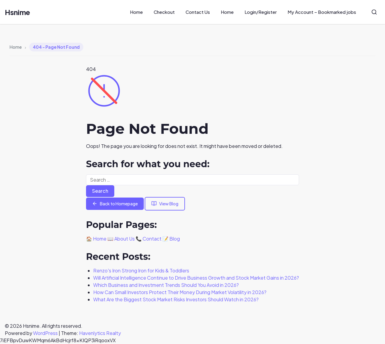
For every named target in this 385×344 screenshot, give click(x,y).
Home (136, 12)
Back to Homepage (115, 204)
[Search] (374, 12)
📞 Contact (149, 238)
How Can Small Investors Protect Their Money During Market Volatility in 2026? (179, 292)
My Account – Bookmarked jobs (322, 12)
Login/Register (261, 12)
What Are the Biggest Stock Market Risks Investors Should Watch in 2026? (176, 299)
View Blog (164, 204)
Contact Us (198, 12)
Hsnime (17, 12)
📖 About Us (121, 238)
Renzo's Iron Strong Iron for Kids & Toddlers (141, 270)
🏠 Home (96, 238)
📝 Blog (171, 238)
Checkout (164, 12)
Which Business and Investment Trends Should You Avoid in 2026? (166, 285)
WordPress (45, 333)
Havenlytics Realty (100, 333)
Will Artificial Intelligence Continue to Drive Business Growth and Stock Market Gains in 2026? (196, 278)
